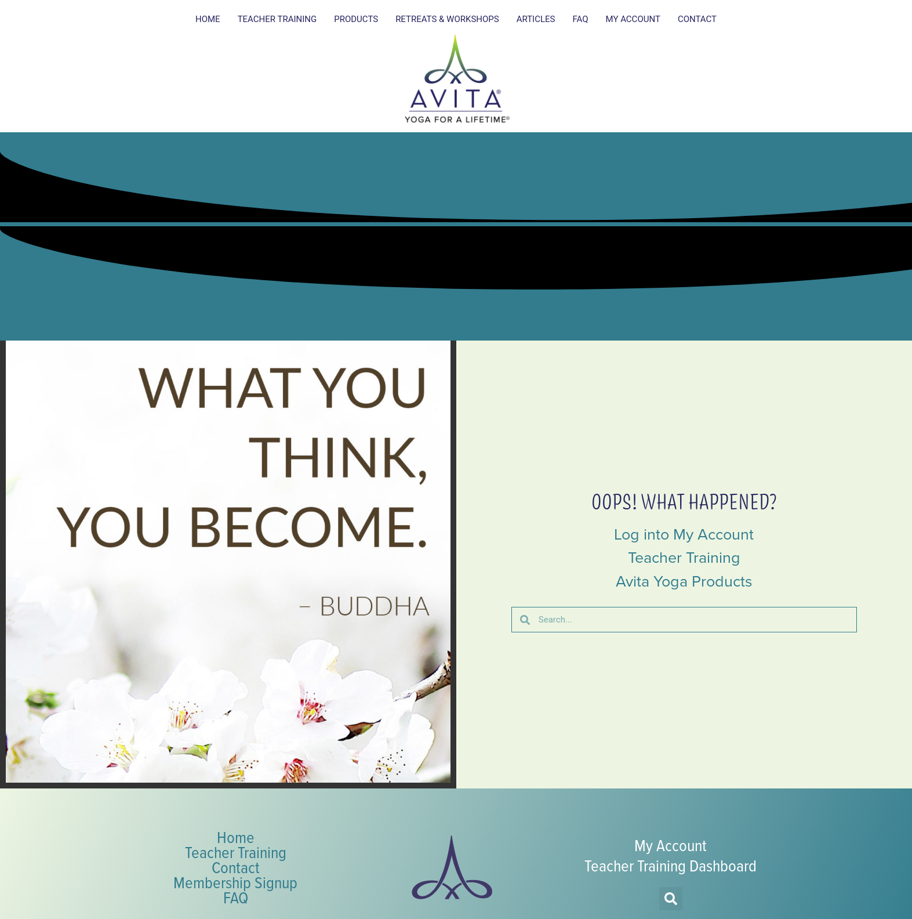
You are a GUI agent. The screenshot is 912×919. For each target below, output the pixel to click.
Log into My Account (684, 534)
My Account (633, 19)
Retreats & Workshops (447, 19)
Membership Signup (235, 881)
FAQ (580, 19)
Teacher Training (277, 19)
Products (356, 19)
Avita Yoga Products (684, 581)
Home (207, 19)
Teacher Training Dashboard (670, 865)
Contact (697, 19)
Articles (536, 19)
